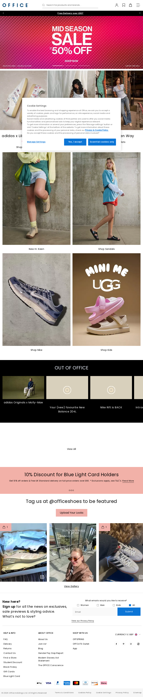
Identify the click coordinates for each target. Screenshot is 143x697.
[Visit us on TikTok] (138, 650)
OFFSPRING (78, 646)
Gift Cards (9, 678)
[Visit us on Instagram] (131, 650)
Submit (129, 618)
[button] (23, 559)
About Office (45, 639)
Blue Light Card (11, 683)
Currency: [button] (128, 641)
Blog (40, 655)
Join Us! (42, 650)
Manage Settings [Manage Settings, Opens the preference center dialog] (36, 142)
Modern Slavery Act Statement (48, 666)
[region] (71, 124)
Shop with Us (80, 639)
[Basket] (129, 5)
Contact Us (9, 659)
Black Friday (10, 673)
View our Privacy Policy (83, 627)
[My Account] (115, 5)
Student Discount (12, 669)
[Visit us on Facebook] (116, 650)
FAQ (5, 646)
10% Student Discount (70, 13)
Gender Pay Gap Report (50, 659)
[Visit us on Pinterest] (124, 650)
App (75, 655)
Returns (7, 655)
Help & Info (9, 639)
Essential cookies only (102, 142)
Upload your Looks (71, 519)
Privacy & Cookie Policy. (97, 130)
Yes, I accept (75, 142)
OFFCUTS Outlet (81, 650)
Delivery (7, 650)
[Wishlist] (122, 5)
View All (71, 455)
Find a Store (9, 664)
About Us (43, 646)
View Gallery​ (71, 593)
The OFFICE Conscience (50, 672)
